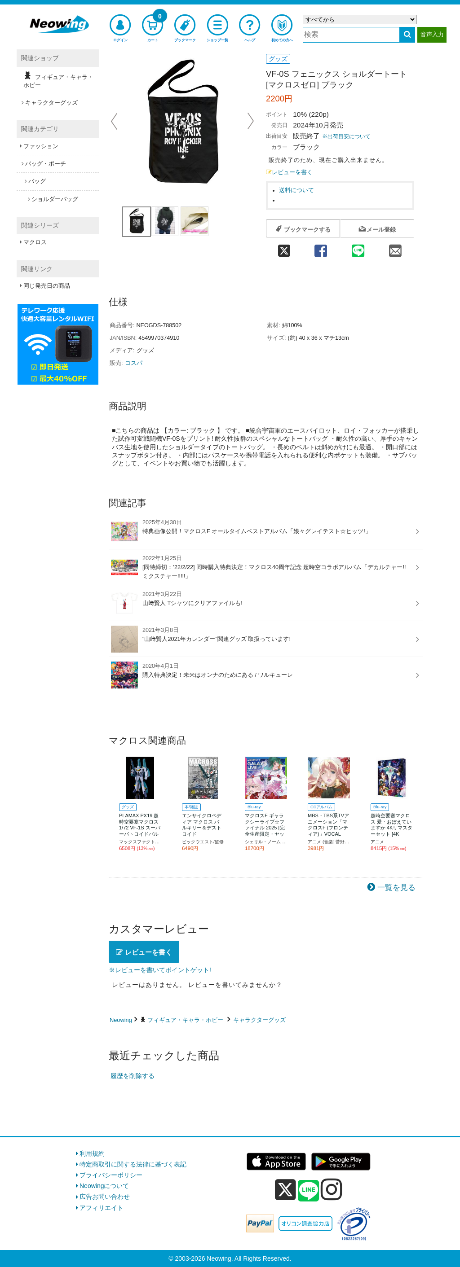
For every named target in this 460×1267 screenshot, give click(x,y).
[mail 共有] (395, 248)
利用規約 (92, 1153)
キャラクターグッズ (259, 1020)
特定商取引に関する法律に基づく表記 (133, 1164)
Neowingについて (104, 1185)
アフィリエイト (102, 1207)
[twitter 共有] (284, 248)
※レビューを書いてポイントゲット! (160, 969)
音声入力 (432, 34)
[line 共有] (358, 248)
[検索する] (407, 35)
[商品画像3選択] (194, 221)
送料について (296, 190)
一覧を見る (396, 887)
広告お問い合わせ (105, 1196)
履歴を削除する (133, 1075)
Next (250, 121)
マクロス (35, 242)
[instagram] (331, 1189)
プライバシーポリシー (111, 1175)
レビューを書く (289, 172)
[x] (285, 1190)
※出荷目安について (346, 136)
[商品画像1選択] (136, 221)
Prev (115, 121)
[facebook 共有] (320, 248)
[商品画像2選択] (164, 221)
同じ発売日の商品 (46, 285)
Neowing (121, 1020)
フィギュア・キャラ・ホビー (185, 1020)
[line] (308, 1191)
